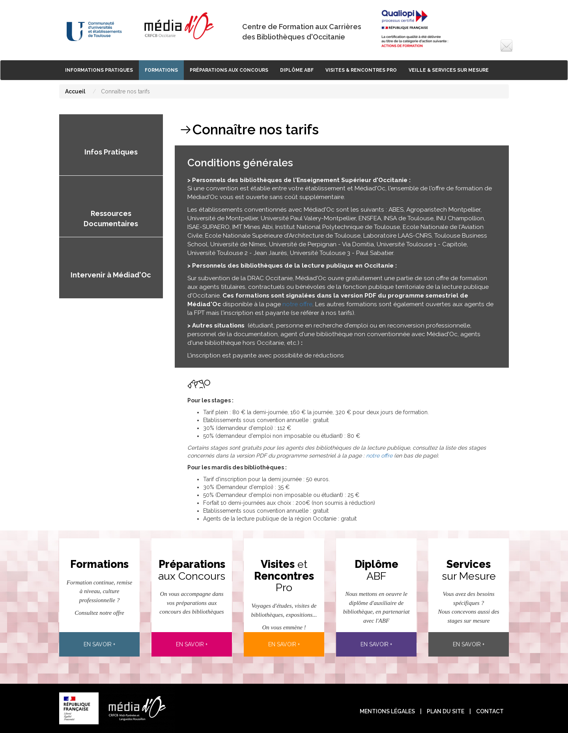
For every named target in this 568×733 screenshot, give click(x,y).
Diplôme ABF (297, 70)
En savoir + (99, 644)
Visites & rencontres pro (361, 70)
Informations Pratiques (99, 70)
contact (490, 711)
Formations (161, 70)
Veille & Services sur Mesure (449, 70)
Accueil (75, 91)
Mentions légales (387, 711)
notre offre (297, 304)
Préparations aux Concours (229, 70)
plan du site (445, 711)
